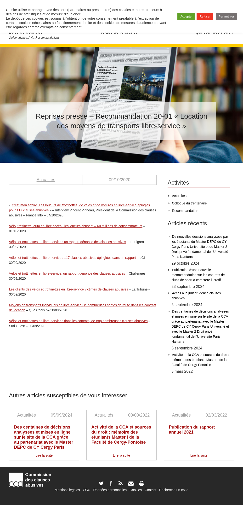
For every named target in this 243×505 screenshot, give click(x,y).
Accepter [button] (186, 16)
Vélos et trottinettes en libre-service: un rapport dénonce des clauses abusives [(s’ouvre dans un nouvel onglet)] (67, 273)
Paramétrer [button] (226, 16)
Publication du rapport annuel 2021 (192, 430)
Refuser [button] (204, 16)
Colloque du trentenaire (189, 203)
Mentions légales (67, 490)
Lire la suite (44, 455)
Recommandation (185, 211)
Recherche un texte (173, 490)
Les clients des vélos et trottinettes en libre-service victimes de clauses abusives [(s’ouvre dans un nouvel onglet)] (68, 289)
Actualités (46, 179)
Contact (150, 490)
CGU (86, 490)
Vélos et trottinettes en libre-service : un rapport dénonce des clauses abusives (67, 242)
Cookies (136, 490)
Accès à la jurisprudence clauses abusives (196, 295)
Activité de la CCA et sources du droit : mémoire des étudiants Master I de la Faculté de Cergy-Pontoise (200, 360)
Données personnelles (110, 490)
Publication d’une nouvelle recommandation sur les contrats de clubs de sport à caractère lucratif (198, 275)
